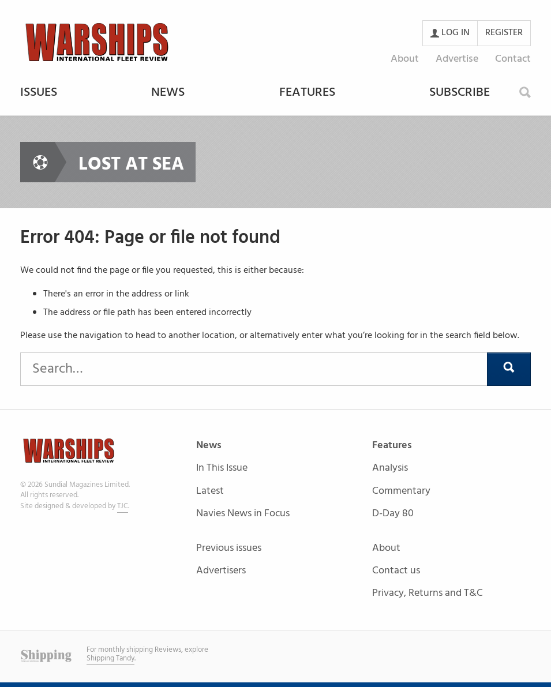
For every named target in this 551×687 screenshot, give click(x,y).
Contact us (396, 571)
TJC (122, 506)
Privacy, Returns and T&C (427, 593)
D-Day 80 (393, 513)
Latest (210, 492)
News (168, 93)
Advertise (457, 59)
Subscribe (459, 93)
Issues (38, 93)
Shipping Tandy (110, 658)
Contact (513, 59)
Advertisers (221, 571)
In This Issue (222, 468)
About (405, 59)
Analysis (390, 468)
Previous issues (228, 549)
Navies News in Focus (243, 513)
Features (307, 93)
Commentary (401, 492)
